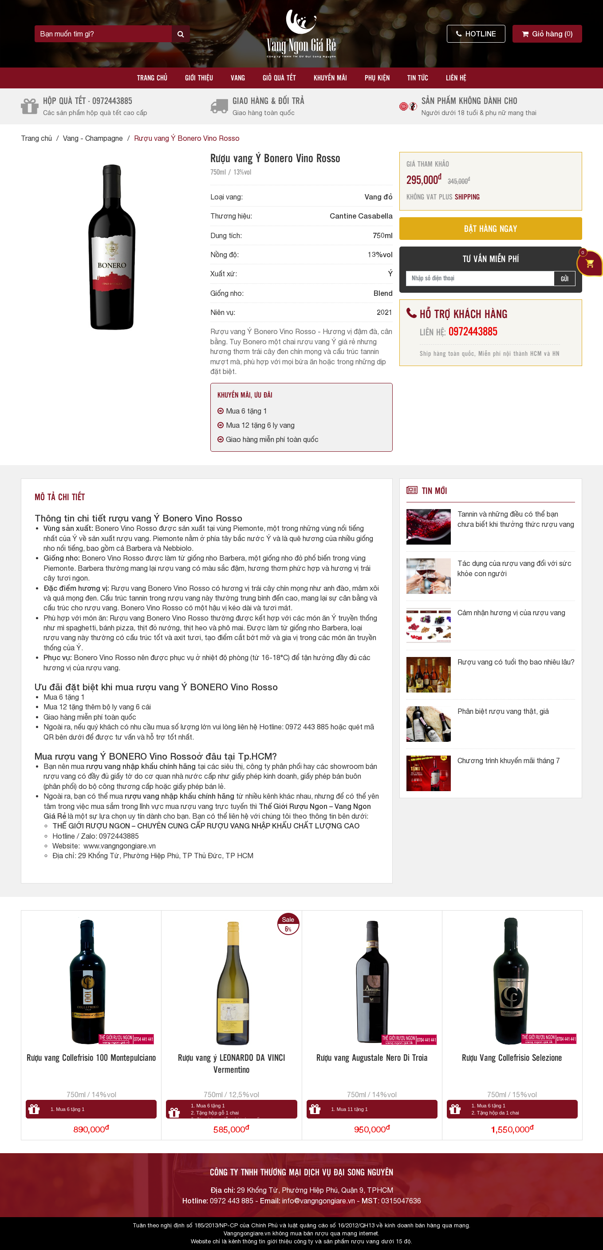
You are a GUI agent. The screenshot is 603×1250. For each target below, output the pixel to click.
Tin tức (417, 78)
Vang (238, 78)
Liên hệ (456, 78)
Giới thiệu (199, 78)
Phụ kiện (377, 78)
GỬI (564, 279)
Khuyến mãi (330, 78)
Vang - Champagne (93, 138)
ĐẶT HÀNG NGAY (490, 229)
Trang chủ (152, 78)
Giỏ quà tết (279, 78)
